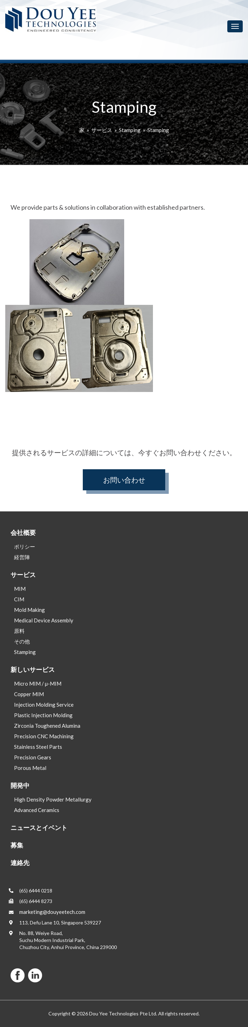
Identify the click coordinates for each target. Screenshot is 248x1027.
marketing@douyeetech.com (52, 912)
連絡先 (20, 862)
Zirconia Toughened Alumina (47, 725)
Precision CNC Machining (44, 736)
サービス (101, 130)
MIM (20, 589)
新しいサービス (33, 669)
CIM (19, 599)
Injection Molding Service (44, 704)
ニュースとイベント (39, 827)
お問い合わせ (124, 480)
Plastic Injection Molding (43, 715)
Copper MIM (29, 694)
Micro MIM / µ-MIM (37, 683)
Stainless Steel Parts (38, 747)
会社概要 (23, 532)
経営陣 (22, 557)
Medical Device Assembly (43, 620)
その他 (22, 641)
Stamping (130, 130)
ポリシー (24, 546)
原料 (19, 631)
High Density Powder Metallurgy (53, 799)
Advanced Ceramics (36, 810)
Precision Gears (32, 757)
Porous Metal (30, 768)
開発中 (20, 785)
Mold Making (29, 610)
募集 (17, 845)
